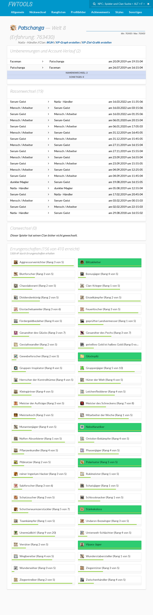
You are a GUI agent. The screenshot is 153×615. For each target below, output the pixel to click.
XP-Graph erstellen (67, 42)
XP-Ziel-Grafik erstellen (96, 42)
